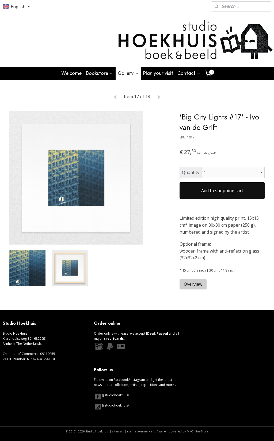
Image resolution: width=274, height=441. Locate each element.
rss (129, 431)
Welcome (71, 73)
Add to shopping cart (222, 191)
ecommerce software (150, 431)
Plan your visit (158, 73)
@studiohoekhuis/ (115, 395)
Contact (189, 73)
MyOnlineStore (197, 431)
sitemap (118, 431)
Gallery (128, 73)
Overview (193, 284)
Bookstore (99, 73)
